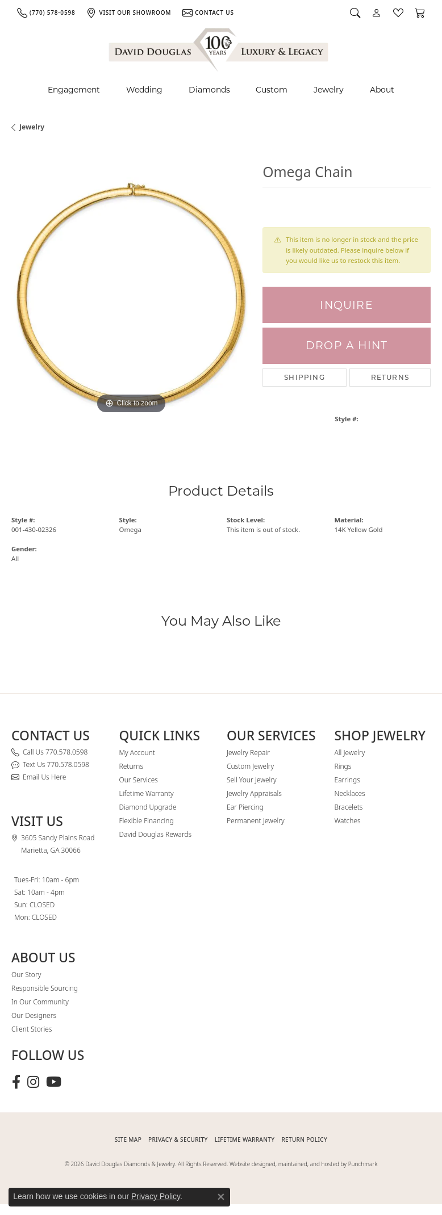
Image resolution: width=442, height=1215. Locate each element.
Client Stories (31, 1029)
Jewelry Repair (248, 752)
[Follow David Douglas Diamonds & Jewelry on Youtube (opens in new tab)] (53, 1082)
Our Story (26, 974)
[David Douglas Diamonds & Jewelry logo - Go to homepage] (219, 48)
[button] (355, 12)
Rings (343, 766)
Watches (348, 821)
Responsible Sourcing (44, 988)
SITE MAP (128, 1139)
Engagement (74, 90)
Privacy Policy (155, 1196)
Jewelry (329, 90)
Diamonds (209, 90)
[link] (46, 12)
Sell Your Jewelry (252, 780)
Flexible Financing (146, 821)
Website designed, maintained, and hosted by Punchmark (303, 1164)
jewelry (31, 127)
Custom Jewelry (250, 766)
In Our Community (40, 1002)
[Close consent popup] (221, 1196)
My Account (137, 752)
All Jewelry (350, 752)
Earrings (347, 780)
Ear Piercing (245, 807)
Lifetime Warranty (146, 793)
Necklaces (350, 793)
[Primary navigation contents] (221, 90)
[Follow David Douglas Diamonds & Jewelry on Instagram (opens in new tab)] (33, 1082)
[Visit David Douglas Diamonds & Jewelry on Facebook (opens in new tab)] (16, 1082)
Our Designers (33, 1015)
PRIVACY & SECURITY (178, 1139)
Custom (271, 90)
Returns (390, 377)
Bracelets (349, 807)
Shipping (304, 377)
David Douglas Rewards (155, 834)
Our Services (138, 780)
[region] (131, 297)
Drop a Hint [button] (346, 345)
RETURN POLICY (304, 1139)
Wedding (144, 90)
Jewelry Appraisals (254, 793)
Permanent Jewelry (256, 821)
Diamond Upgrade (148, 807)
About (382, 90)
